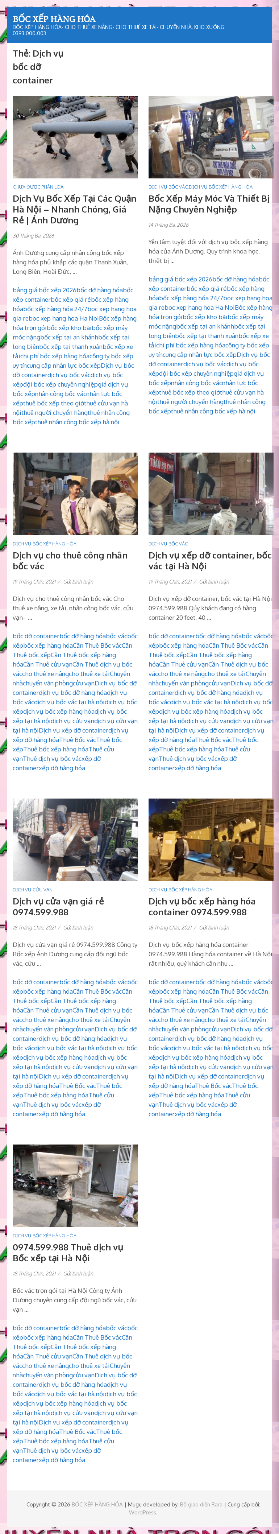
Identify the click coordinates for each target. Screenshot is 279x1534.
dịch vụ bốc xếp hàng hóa (59, 711)
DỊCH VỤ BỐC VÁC (168, 187)
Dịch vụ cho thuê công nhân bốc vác (70, 560)
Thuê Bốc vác (77, 739)
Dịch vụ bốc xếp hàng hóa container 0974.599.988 (202, 906)
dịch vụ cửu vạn (72, 721)
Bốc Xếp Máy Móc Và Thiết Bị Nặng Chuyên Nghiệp (209, 204)
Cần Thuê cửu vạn (47, 664)
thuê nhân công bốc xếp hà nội (77, 422)
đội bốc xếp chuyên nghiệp (60, 384)
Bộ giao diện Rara (201, 1504)
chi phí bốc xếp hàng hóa (54, 356)
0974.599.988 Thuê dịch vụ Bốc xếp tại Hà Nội (68, 1252)
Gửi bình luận (78, 581)
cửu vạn (84, 683)
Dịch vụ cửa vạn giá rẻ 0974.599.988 (58, 906)
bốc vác (116, 636)
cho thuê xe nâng (45, 673)
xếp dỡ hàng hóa (62, 768)
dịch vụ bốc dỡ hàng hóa (73, 692)
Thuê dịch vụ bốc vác (52, 758)
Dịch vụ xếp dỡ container (73, 730)
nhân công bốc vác (60, 393)
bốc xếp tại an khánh (69, 337)
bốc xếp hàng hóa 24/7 (55, 309)
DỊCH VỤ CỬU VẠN (33, 889)
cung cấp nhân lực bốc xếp (64, 365)
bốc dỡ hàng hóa (99, 290)
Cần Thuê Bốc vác (97, 645)
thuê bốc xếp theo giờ (53, 403)
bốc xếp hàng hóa (48, 645)
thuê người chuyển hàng (54, 412)
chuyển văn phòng (48, 683)
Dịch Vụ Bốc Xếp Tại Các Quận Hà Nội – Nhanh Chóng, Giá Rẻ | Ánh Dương (74, 209)
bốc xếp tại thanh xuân (71, 346)
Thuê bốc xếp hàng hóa (55, 749)
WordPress (142, 1512)
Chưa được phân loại (38, 187)
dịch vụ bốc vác (69, 375)
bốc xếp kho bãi (69, 327)
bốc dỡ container (36, 636)
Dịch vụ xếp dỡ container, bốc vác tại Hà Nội (210, 560)
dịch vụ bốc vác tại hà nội (69, 702)
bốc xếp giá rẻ (71, 299)
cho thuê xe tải (89, 673)
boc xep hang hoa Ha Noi (64, 318)
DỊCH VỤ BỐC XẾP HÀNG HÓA (221, 187)
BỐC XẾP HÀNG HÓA (54, 19)
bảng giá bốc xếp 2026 (44, 290)
